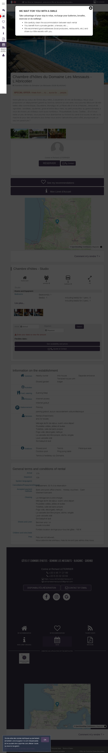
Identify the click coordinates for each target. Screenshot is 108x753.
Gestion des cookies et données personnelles (20, 749)
